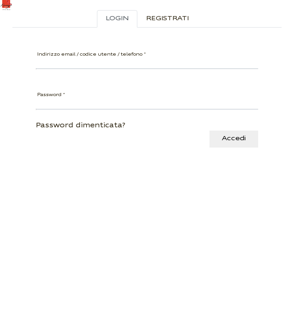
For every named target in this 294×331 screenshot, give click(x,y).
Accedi (234, 138)
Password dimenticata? (80, 125)
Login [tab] (117, 18)
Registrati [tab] (167, 18)
